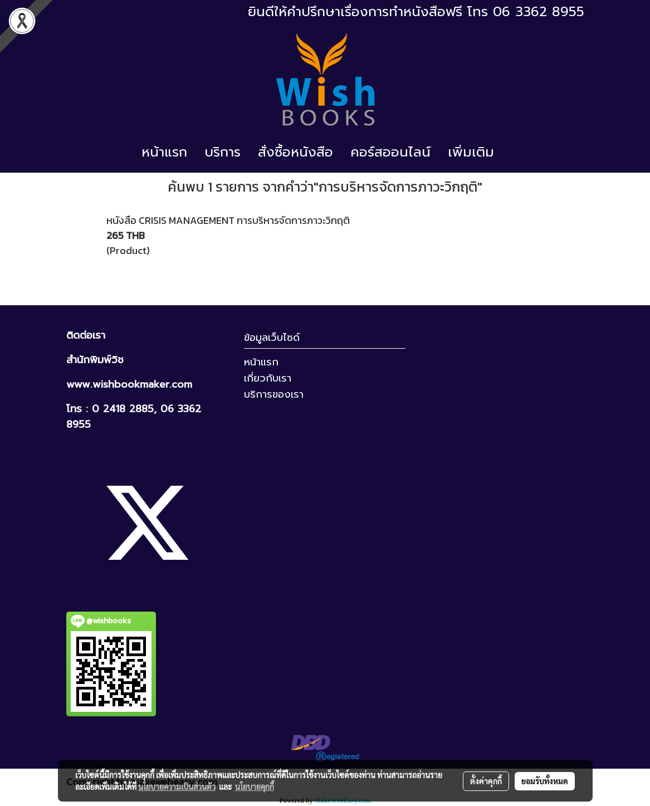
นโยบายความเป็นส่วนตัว (177, 786)
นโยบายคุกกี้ (254, 786)
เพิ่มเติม (471, 152)
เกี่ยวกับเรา (267, 378)
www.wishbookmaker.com (129, 384)
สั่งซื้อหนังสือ (295, 152)
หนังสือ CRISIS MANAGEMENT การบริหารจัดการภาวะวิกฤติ (228, 220)
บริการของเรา (274, 394)
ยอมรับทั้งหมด (544, 781)
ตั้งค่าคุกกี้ (486, 781)
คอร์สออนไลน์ (390, 152)
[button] (512, 152)
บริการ (222, 152)
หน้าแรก (164, 152)
